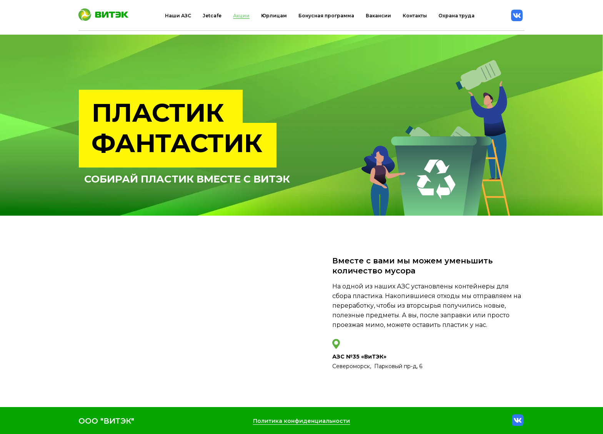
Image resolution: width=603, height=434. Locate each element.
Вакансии (378, 15)
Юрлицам (274, 15)
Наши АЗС (178, 15)
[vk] (517, 15)
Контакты (415, 15)
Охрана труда (456, 15)
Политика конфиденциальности (301, 420)
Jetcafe (212, 15)
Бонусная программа (326, 15)
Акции (241, 15)
